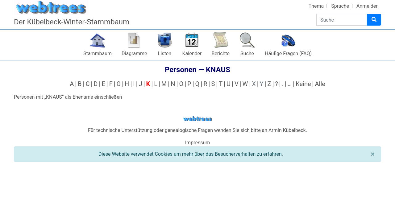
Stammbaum (97, 53)
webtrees (197, 119)
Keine (303, 84)
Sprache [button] (340, 6)
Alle (320, 84)
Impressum (197, 143)
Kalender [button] (192, 53)
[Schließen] (372, 154)
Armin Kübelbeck (287, 130)
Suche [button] (247, 53)
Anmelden (367, 6)
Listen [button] (164, 53)
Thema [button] (316, 6)
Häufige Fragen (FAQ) (288, 53)
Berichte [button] (220, 53)
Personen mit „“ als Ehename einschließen (68, 97)
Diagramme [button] (134, 53)
